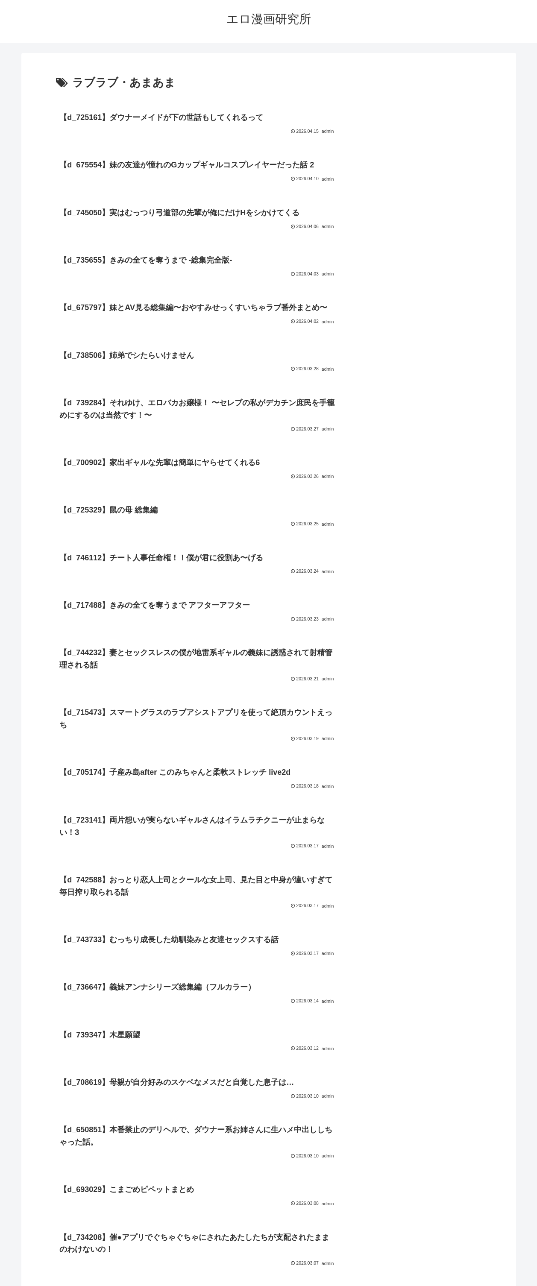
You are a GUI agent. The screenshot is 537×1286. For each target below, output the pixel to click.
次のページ (268, 1140)
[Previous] (10, 1269)
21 (303, 1173)
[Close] (48, 1276)
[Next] (31, 1269)
